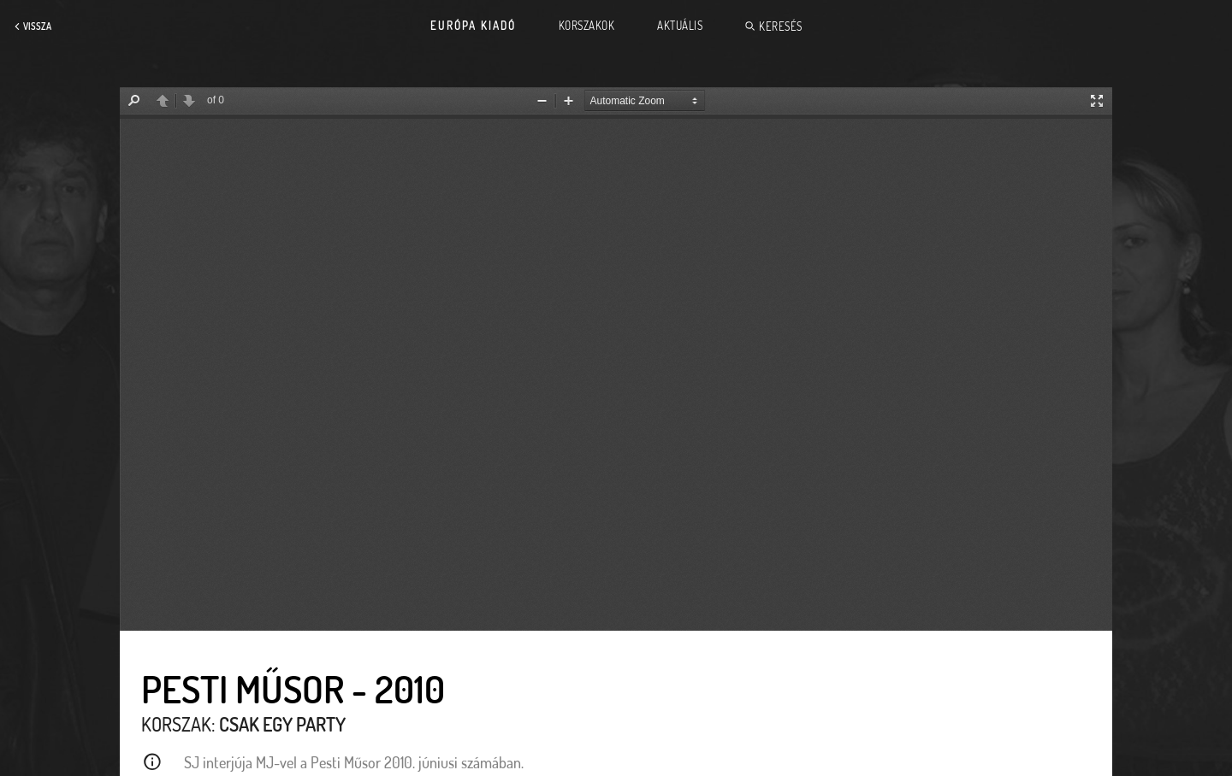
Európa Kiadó (473, 25)
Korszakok (587, 25)
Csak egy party (282, 724)
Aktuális (679, 25)
